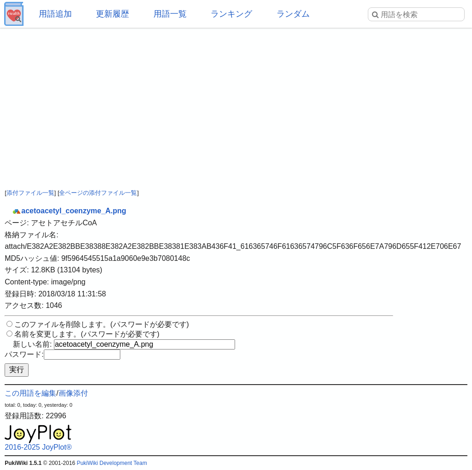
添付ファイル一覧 (30, 192)
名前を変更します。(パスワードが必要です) (86, 334)
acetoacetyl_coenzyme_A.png (69, 211)
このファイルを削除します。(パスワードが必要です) (101, 324)
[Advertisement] (236, 101)
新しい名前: (32, 344)
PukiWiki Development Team (112, 463)
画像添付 (73, 393)
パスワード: (24, 354)
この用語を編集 (30, 393)
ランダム (293, 13)
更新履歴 (112, 13)
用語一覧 (170, 13)
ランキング (231, 13)
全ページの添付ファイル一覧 (98, 192)
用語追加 (55, 13)
